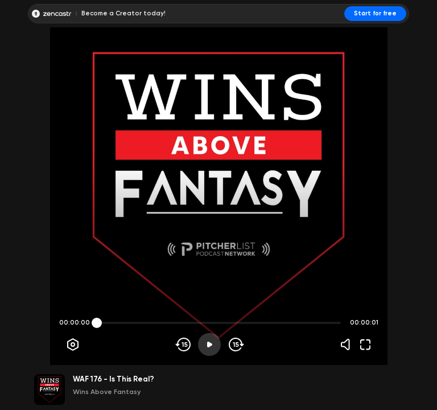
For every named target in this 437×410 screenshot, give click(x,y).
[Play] (209, 344)
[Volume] (348, 344)
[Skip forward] (235, 344)
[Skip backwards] (183, 344)
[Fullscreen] (365, 344)
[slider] (97, 323)
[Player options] (73, 344)
